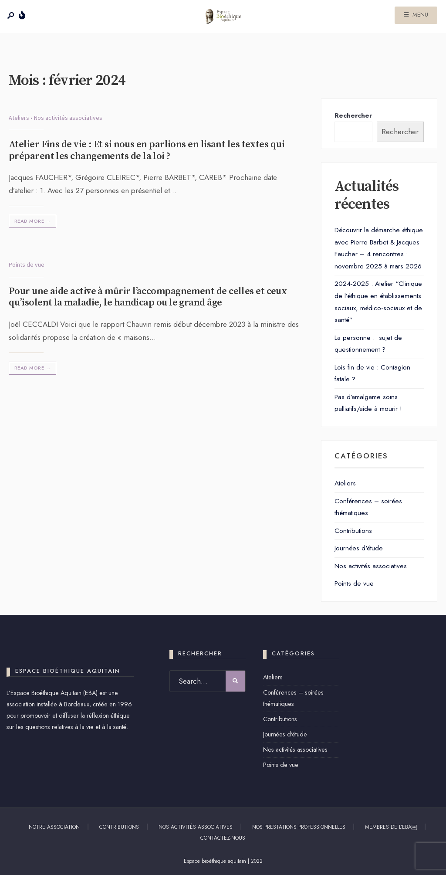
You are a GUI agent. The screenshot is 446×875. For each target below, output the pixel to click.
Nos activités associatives (68, 118)
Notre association (54, 827)
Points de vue (26, 264)
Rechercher (353, 115)
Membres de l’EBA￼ (391, 827)
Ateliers (19, 118)
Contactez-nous (222, 838)
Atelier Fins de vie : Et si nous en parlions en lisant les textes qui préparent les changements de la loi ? (146, 150)
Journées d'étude (358, 548)
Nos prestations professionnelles (298, 827)
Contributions (353, 531)
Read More (33, 221)
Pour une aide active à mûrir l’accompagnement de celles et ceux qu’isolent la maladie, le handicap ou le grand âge (148, 297)
